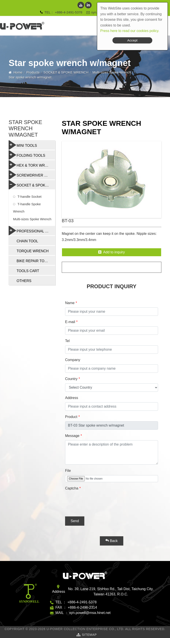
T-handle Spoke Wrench (27, 207)
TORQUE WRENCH (33, 251)
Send (75, 521)
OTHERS (24, 281)
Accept (132, 40)
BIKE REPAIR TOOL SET (36, 261)
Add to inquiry (111, 252)
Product (71, 417)
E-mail (70, 322)
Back (111, 541)
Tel (67, 341)
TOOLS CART (28, 271)
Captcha (71, 488)
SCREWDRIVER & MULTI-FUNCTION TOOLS (32, 174)
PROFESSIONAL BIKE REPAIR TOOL (32, 230)
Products (32, 72)
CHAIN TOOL (27, 241)
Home (18, 72)
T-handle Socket (29, 196)
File (68, 470)
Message (72, 436)
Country (71, 379)
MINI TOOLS (23, 145)
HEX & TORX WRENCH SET (32, 164)
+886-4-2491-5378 (68, 12)
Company (72, 360)
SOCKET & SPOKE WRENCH (66, 72)
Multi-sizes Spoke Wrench (112, 72)
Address (71, 398)
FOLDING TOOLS (27, 155)
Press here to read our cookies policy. (129, 31)
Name (70, 303)
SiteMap (89, 634)
